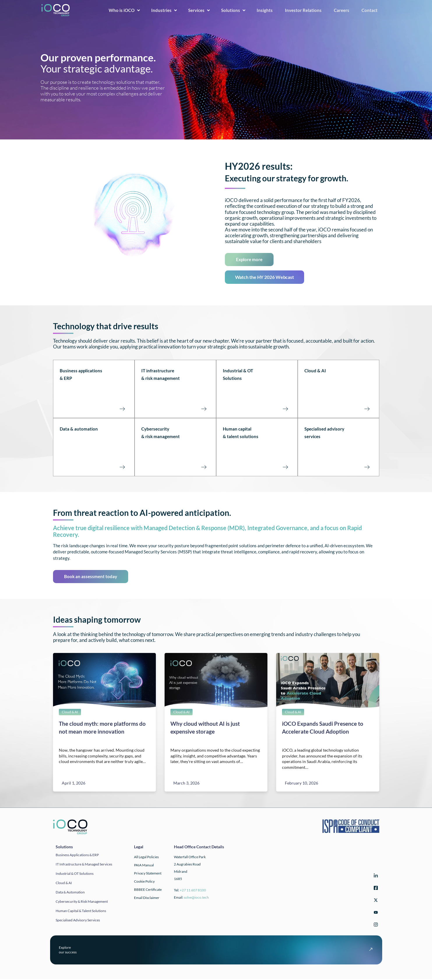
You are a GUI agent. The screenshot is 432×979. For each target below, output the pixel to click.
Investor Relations (305, 10)
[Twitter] (375, 901)
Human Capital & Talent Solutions (81, 911)
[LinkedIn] (375, 876)
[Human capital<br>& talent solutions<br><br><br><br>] (285, 466)
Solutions (233, 10)
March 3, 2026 (186, 782)
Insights (266, 10)
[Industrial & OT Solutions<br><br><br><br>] (285, 408)
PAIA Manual (144, 865)
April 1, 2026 (73, 782)
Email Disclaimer (146, 897)
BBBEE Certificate (148, 889)
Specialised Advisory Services (78, 920)
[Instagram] (375, 925)
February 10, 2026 (301, 782)
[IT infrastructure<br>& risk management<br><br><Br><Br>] (203, 408)
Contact (371, 10)
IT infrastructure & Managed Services (84, 864)
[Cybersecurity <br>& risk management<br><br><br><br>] (203, 466)
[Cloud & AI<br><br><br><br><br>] (367, 408)
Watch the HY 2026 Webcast (264, 277)
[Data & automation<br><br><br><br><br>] (122, 466)
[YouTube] (375, 913)
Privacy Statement (147, 873)
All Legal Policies (146, 857)
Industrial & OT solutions (75, 873)
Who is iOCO (125, 10)
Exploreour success (68, 949)
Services (199, 10)
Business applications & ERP (77, 855)
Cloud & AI (315, 370)
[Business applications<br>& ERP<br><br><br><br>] (122, 408)
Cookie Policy (144, 881)
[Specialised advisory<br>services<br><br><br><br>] (367, 466)
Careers (343, 10)
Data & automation (79, 428)
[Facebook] (375, 889)
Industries (164, 10)
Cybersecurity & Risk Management (82, 901)
